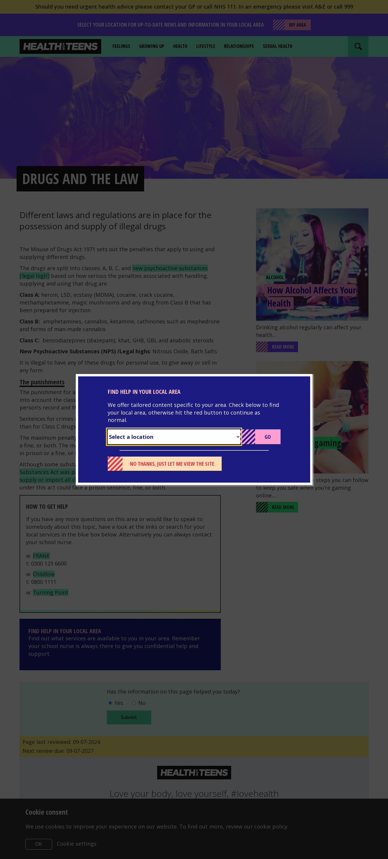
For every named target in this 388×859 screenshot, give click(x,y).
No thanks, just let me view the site (172, 463)
